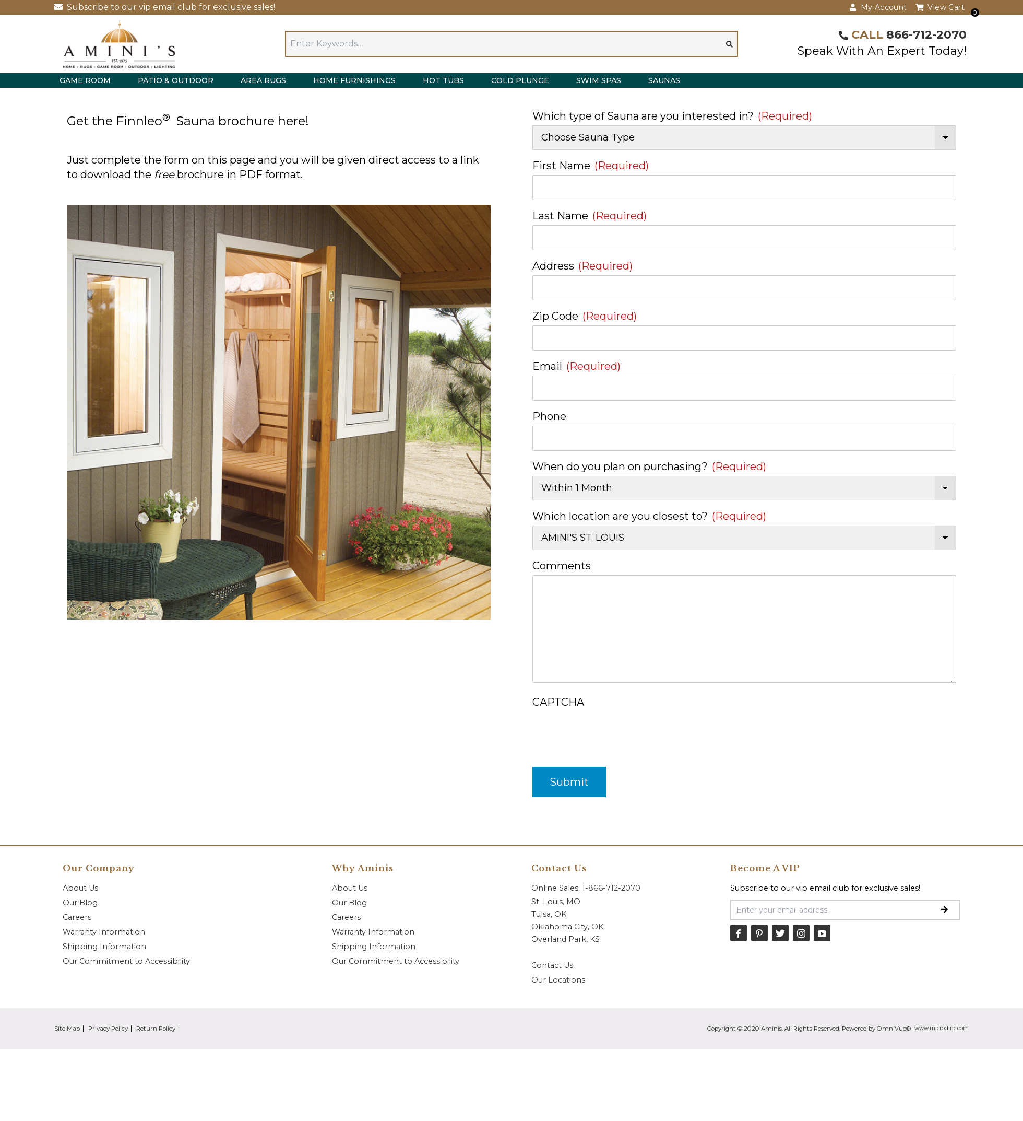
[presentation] (611, 731)
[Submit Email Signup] (944, 910)
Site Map (67, 1028)
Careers (77, 917)
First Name (590, 165)
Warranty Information (104, 932)
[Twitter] (780, 933)
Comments (561, 565)
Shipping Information (104, 946)
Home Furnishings (354, 80)
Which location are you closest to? (649, 516)
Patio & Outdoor (175, 80)
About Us (80, 888)
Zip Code (584, 316)
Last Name (589, 215)
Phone (549, 416)
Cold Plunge (520, 80)
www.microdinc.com (941, 1028)
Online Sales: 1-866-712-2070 (585, 888)
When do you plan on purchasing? (649, 466)
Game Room (85, 80)
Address (582, 266)
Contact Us (552, 965)
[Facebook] (738, 933)
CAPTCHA (558, 702)
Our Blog (80, 902)
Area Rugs (263, 80)
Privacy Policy (108, 1028)
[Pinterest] (759, 933)
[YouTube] (822, 933)
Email (576, 366)
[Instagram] (801, 933)
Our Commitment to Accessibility (126, 961)
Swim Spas (598, 80)
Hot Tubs (443, 80)
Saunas (664, 80)
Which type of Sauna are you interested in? (672, 116)
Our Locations (558, 980)
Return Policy (155, 1028)
